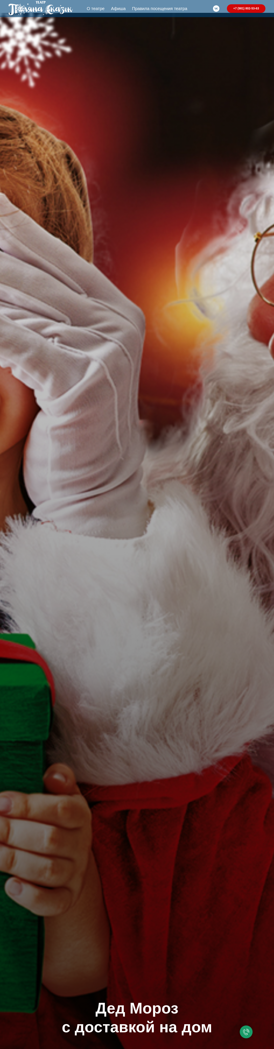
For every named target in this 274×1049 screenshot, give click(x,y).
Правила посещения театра (159, 8)
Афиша (118, 8)
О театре (95, 8)
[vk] (216, 8)
